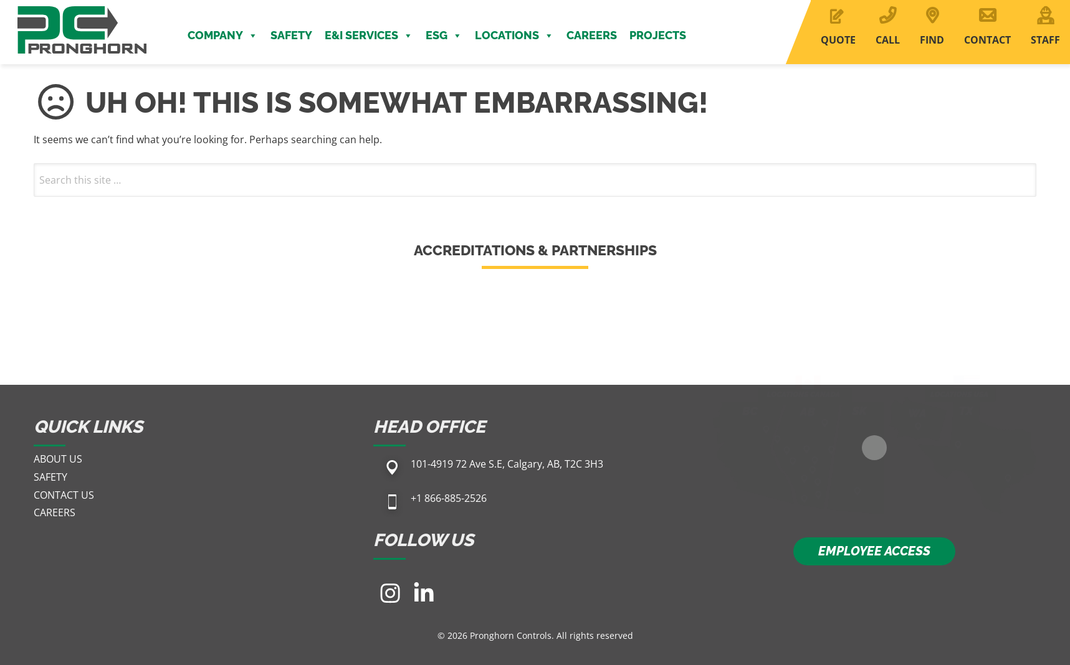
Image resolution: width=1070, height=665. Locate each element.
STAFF (1045, 40)
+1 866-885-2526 (449, 498)
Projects (657, 35)
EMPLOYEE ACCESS (874, 551)
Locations (514, 35)
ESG (444, 35)
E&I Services (369, 35)
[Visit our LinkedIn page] (423, 593)
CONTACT (987, 40)
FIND (932, 40)
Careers (591, 35)
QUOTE (838, 40)
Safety (291, 35)
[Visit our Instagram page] (390, 593)
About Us (58, 459)
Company (223, 35)
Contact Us (64, 495)
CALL (888, 40)
